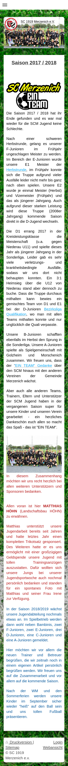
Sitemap (12, 747)
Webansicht (53, 747)
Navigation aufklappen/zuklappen (34, 5)
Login (58, 742)
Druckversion (19, 742)
